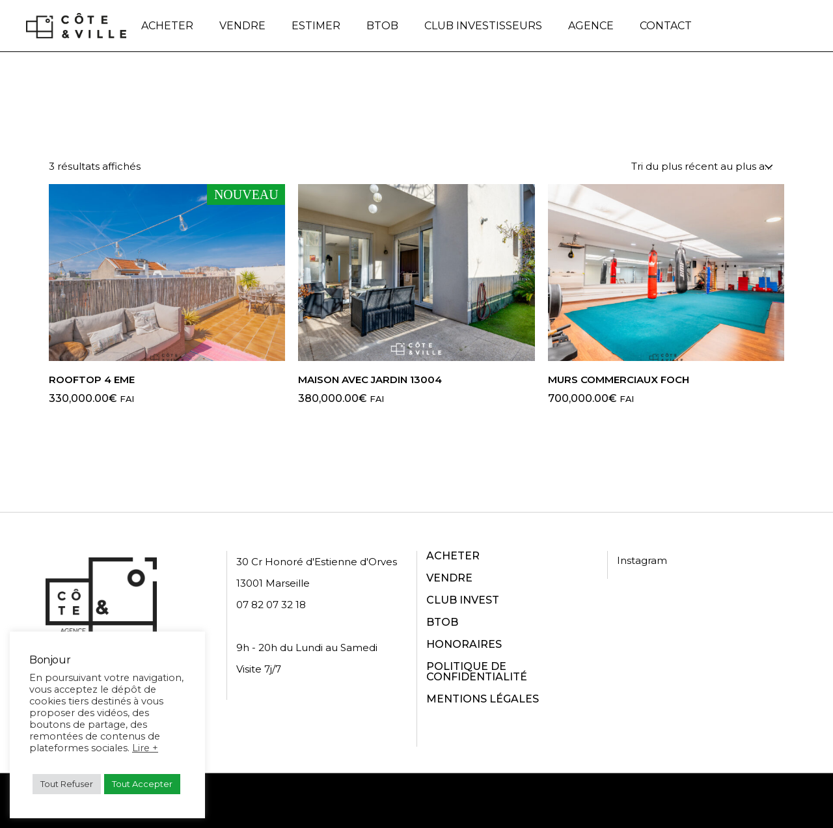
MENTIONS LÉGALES (482, 699)
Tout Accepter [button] (142, 784)
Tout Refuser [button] (66, 784)
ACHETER (453, 556)
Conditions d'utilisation (580, 800)
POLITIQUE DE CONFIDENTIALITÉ (476, 671)
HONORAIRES (464, 644)
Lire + (145, 748)
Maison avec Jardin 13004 (370, 379)
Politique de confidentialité (443, 800)
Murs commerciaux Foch (618, 379)
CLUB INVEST (462, 600)
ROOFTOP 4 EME (92, 379)
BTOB (442, 622)
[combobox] (702, 166)
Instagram (642, 560)
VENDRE (449, 578)
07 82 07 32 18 (271, 604)
